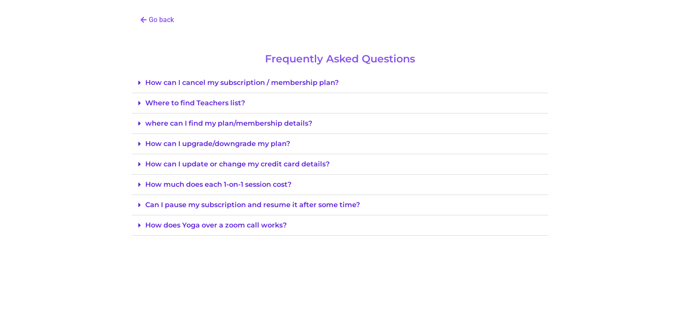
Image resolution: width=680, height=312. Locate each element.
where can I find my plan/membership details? (228, 123)
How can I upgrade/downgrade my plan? (217, 144)
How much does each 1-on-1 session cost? (218, 184)
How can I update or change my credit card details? (237, 164)
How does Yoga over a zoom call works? (216, 225)
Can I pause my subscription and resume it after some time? (252, 205)
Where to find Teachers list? (195, 103)
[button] (157, 20)
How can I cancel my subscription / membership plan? (242, 82)
